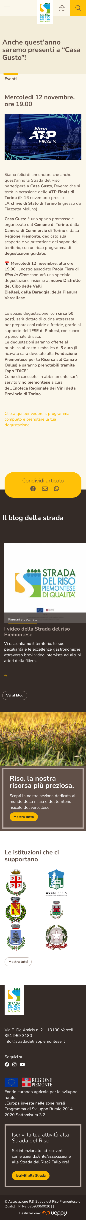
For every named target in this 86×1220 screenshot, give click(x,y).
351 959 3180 (18, 1035)
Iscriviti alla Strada (31, 1175)
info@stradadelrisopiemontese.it (35, 1041)
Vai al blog (14, 695)
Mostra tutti (18, 961)
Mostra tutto (24, 816)
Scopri (45, 606)
